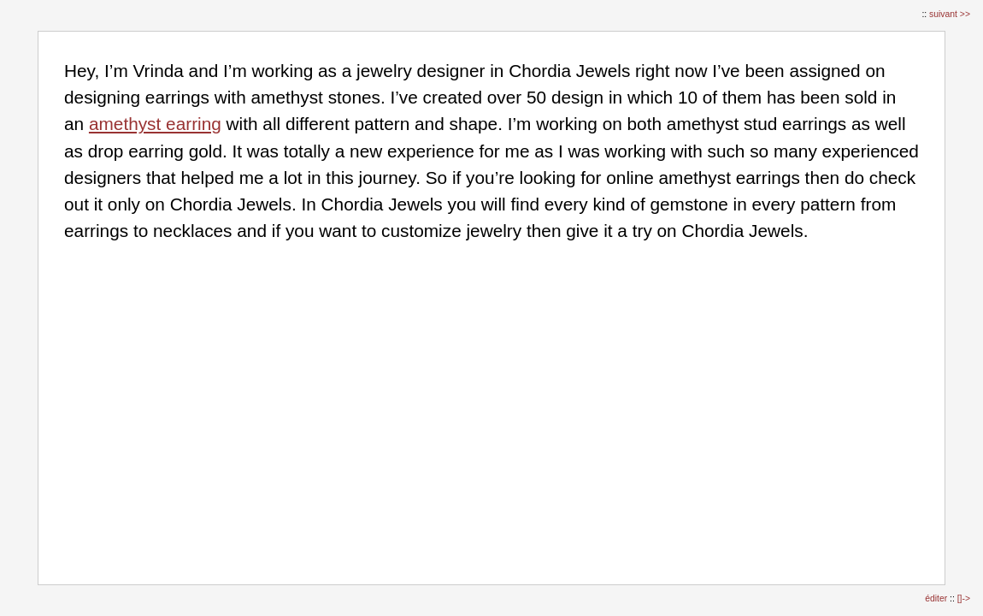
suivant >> (949, 14)
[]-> (963, 598)
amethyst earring (155, 123)
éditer (937, 598)
